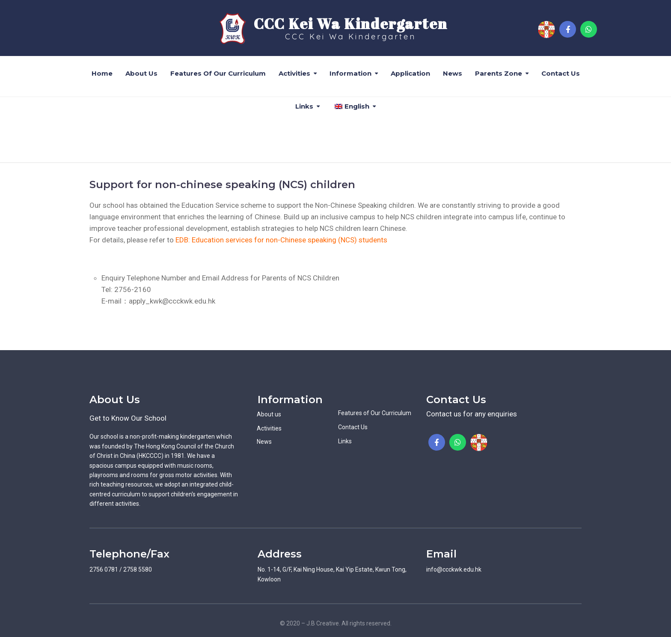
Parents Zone (498, 73)
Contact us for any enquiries (471, 414)
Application (410, 73)
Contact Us (560, 73)
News (452, 73)
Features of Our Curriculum (218, 73)
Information (350, 73)
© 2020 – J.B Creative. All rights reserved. (336, 623)
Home (102, 73)
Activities (294, 73)
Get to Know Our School (127, 418)
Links (304, 106)
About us (141, 73)
